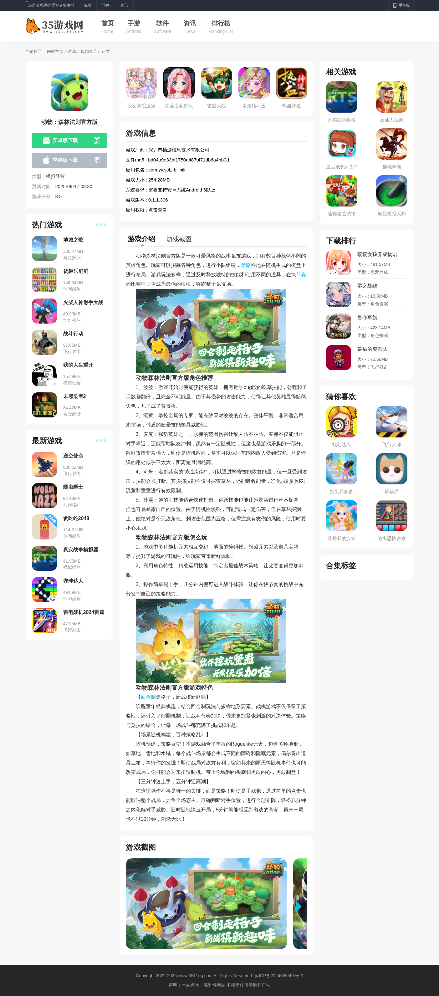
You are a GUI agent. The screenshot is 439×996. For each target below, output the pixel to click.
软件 (162, 23)
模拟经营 (89, 51)
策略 (246, 265)
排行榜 (221, 23)
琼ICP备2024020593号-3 (278, 975)
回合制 (148, 697)
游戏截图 (178, 239)
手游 (134, 23)
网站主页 (55, 51)
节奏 (301, 274)
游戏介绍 (141, 239)
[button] (301, 906)
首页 (107, 23)
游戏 (72, 51)
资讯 (190, 23)
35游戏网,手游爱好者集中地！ (53, 5)
